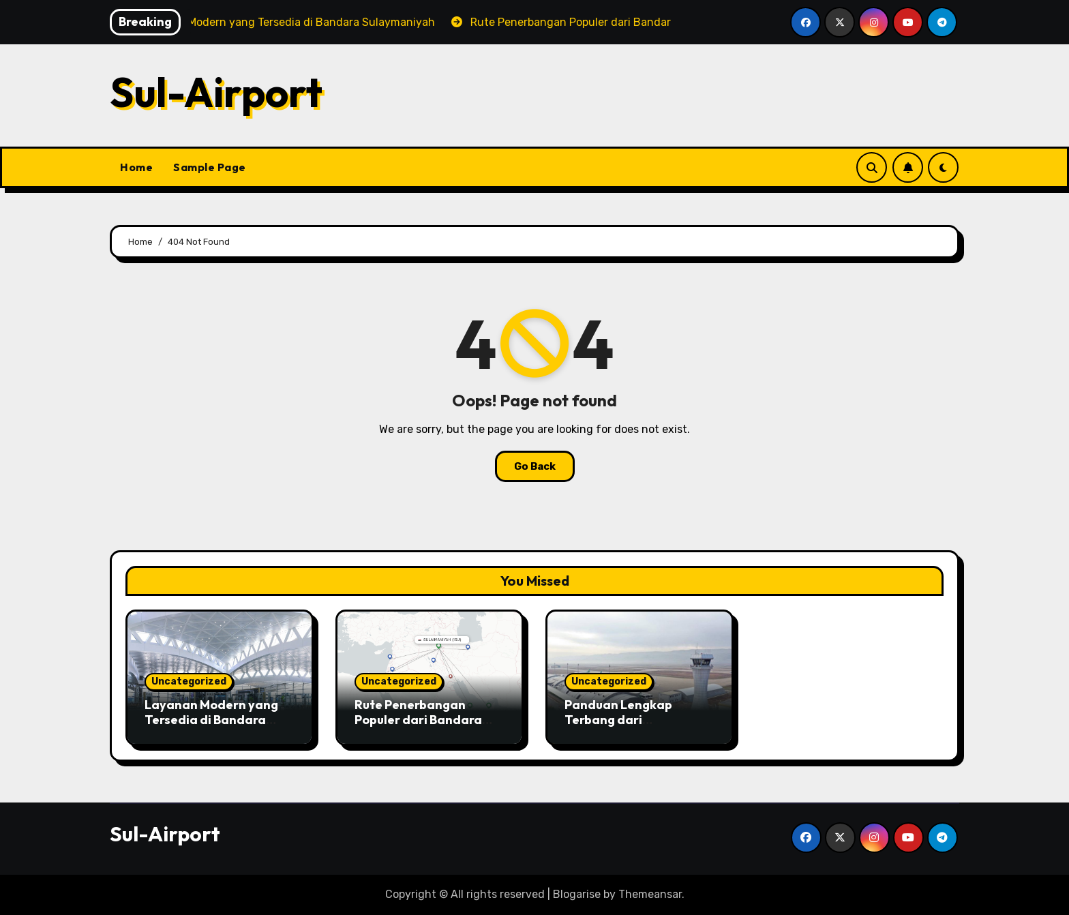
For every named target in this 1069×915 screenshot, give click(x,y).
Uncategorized (188, 681)
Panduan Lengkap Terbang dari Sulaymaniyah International (618, 727)
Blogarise (577, 894)
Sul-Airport (216, 92)
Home (136, 167)
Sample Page (209, 167)
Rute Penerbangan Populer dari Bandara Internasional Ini (418, 719)
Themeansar (650, 894)
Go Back (535, 466)
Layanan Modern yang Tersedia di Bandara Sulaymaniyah (211, 719)
